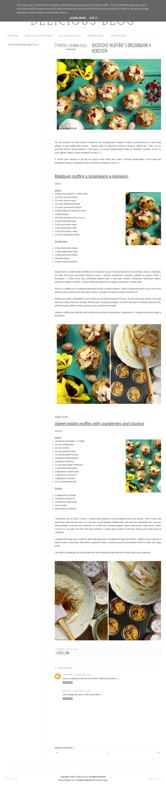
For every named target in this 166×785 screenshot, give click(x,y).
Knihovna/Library (96, 36)
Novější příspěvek (57, 753)
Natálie (66, 691)
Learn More (78, 18)
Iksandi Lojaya (102, 780)
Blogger (35, 44)
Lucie (69, 649)
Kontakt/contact (118, 36)
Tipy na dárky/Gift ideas (70, 36)
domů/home (12, 36)
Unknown (67, 675)
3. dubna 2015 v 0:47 (82, 675)
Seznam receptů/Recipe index (38, 36)
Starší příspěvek (158, 753)
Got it (93, 18)
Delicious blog (83, 22)
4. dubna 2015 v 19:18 (81, 691)
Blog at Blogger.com (66, 780)
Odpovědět (68, 682)
